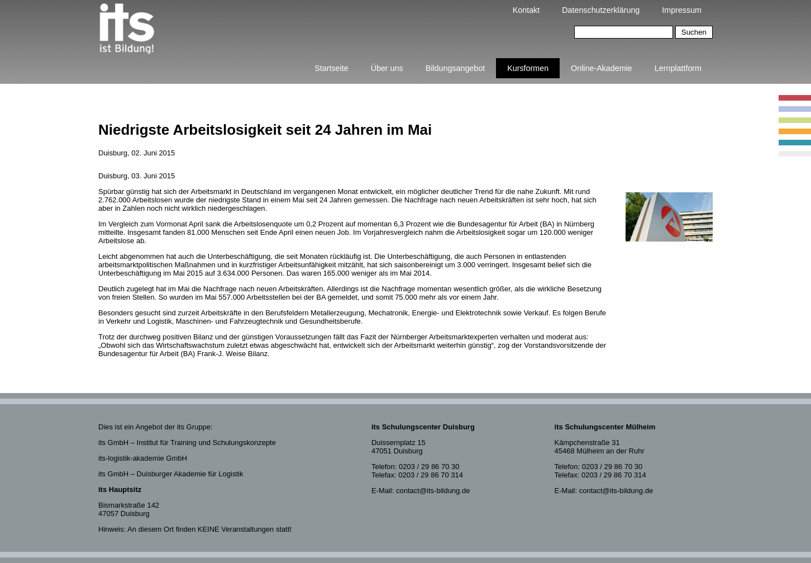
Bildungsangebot (455, 68)
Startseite (331, 68)
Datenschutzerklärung (601, 10)
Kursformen (527, 68)
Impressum (682, 10)
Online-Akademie (601, 68)
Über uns (387, 68)
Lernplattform (678, 68)
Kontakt (526, 10)
